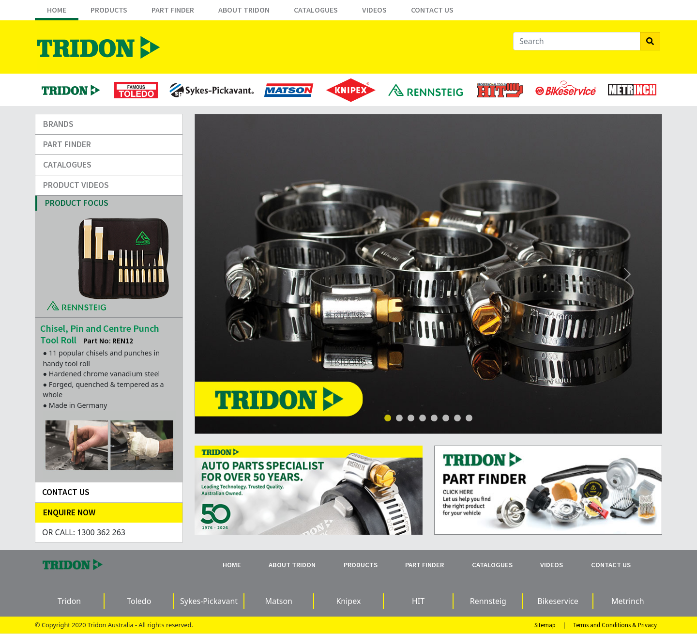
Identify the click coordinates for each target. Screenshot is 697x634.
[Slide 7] (469, 418)
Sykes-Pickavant (209, 601)
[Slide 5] (445, 418)
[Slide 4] (422, 418)
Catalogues (316, 10)
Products (109, 10)
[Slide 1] (387, 418)
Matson (278, 601)
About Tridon (244, 10)
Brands (58, 123)
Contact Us (432, 10)
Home (56, 10)
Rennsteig (488, 601)
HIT (418, 601)
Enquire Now (69, 512)
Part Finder (173, 10)
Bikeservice (557, 601)
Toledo (139, 601)
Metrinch (627, 601)
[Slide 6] (457, 418)
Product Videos (76, 184)
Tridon (69, 601)
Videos (374, 10)
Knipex (348, 601)
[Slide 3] (411, 418)
